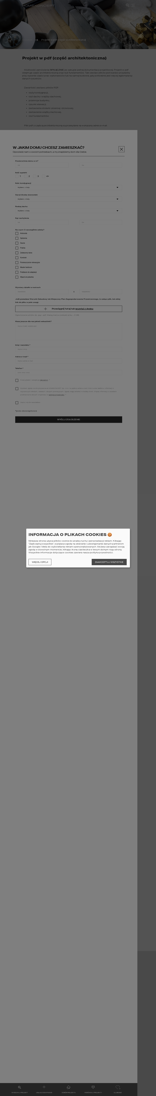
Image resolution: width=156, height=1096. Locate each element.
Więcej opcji (40, 562)
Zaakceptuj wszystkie (109, 562)
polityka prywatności (101, 552)
